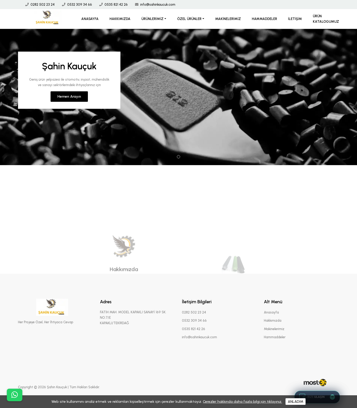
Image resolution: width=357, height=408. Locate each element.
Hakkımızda (120, 19)
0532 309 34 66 (79, 4)
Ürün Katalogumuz (326, 19)
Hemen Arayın (69, 96)
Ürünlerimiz (152, 19)
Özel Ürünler (189, 19)
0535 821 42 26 (116, 4)
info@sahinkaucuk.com (157, 4)
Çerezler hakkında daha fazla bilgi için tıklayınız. (242, 401)
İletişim (295, 19)
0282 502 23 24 (43, 4)
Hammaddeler (264, 19)
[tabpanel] (178, 97)
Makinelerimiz (228, 19)
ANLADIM (295, 401)
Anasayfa (90, 19)
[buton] (14, 395)
